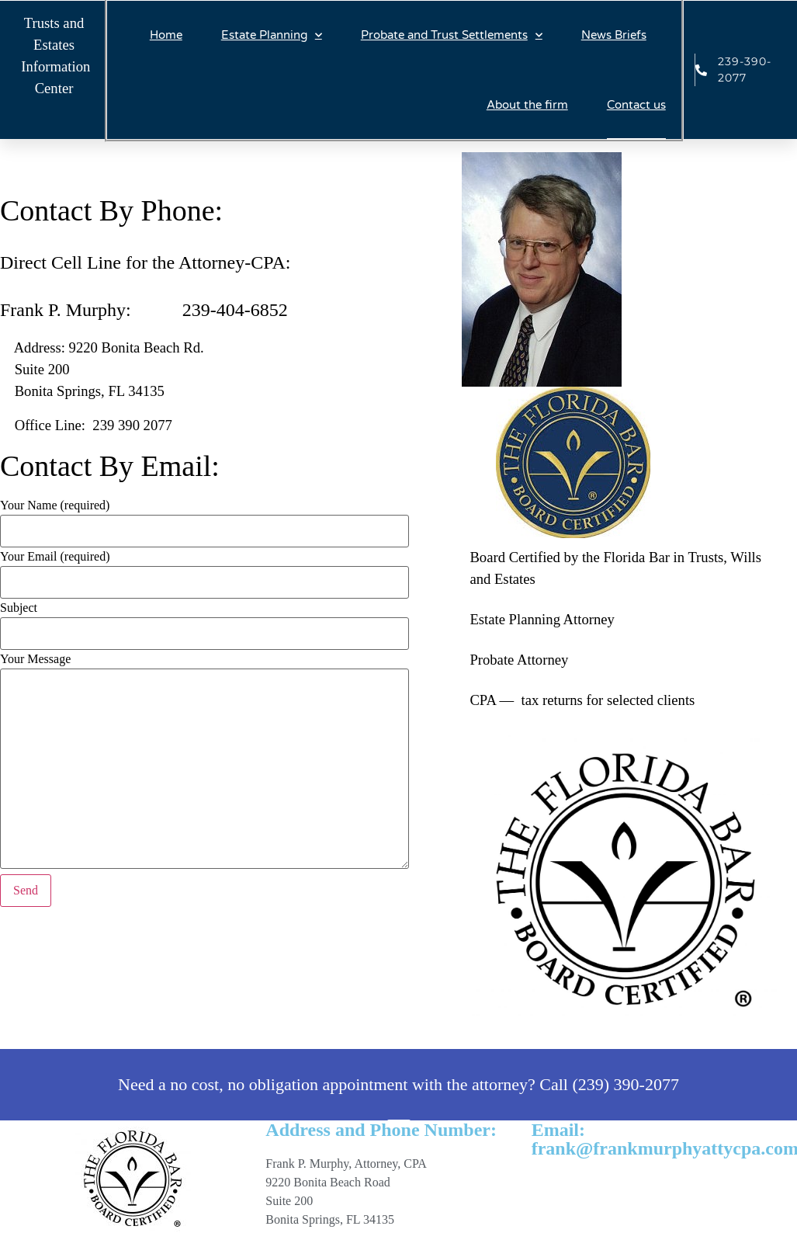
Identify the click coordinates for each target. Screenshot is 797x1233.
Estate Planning (271, 35)
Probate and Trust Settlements (451, 35)
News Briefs (613, 35)
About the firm (527, 105)
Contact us (636, 105)
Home (166, 35)
